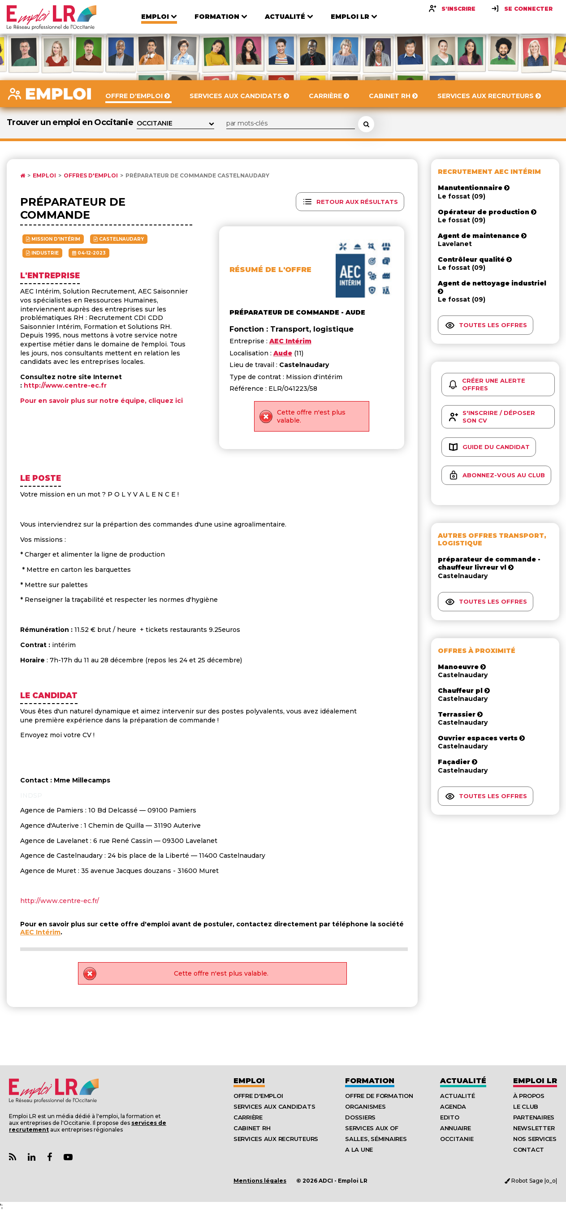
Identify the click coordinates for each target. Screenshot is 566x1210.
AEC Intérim (40, 932)
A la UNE (359, 1149)
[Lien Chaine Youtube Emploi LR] (68, 1157)
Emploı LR (535, 1080)
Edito (449, 1117)
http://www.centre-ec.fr (65, 385)
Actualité (463, 1080)
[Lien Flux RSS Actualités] (12, 1157)
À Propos (528, 1095)
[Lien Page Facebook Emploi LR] (49, 1157)
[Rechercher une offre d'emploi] (366, 124)
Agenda (453, 1106)
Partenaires (533, 1117)
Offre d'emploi (258, 1095)
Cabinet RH (251, 1128)
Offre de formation (379, 1095)
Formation (369, 1080)
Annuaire (455, 1128)
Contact (528, 1149)
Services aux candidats (274, 1106)
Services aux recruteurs (275, 1138)
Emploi (44, 176)
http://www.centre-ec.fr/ (59, 901)
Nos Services (535, 1138)
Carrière (248, 1117)
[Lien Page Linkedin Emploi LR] (31, 1157)
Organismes (365, 1106)
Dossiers (360, 1117)
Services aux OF (371, 1128)
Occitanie (457, 1138)
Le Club (525, 1106)
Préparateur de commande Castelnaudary (197, 176)
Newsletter (533, 1128)
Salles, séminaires (375, 1138)
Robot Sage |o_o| (531, 1180)
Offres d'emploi (91, 176)
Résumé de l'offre (270, 269)
